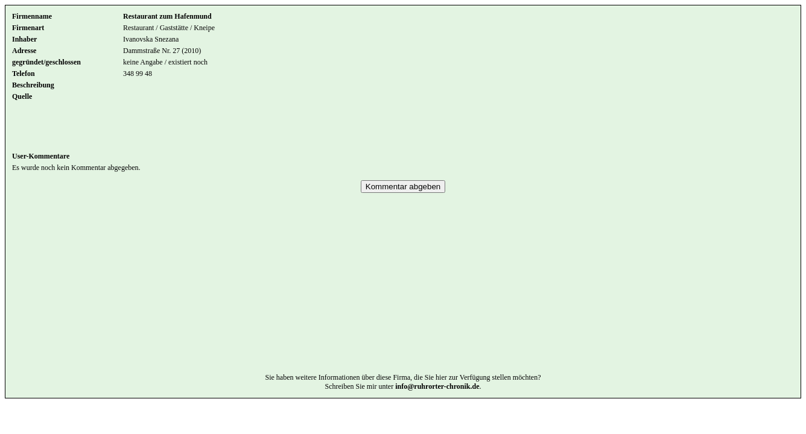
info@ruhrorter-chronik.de (437, 404)
